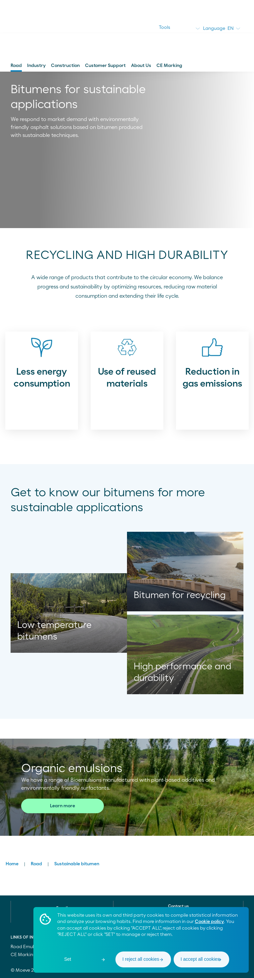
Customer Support (105, 65)
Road (16, 65)
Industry (36, 65)
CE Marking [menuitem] (23, 954)
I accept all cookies (200, 959)
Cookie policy (209, 921)
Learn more (62, 806)
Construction (65, 65)
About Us (141, 65)
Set (67, 959)
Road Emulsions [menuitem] (28, 947)
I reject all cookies (140, 959)
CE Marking (169, 65)
